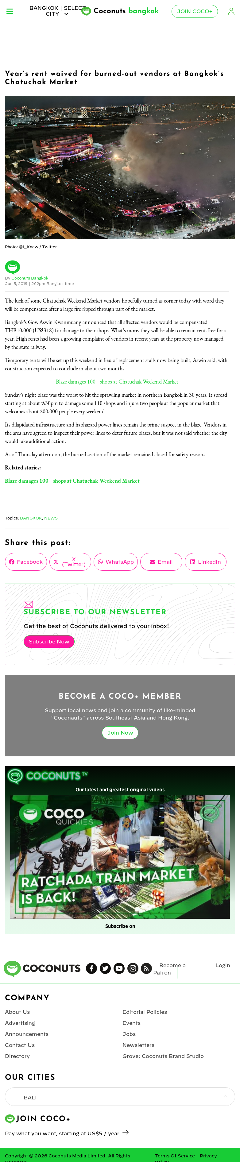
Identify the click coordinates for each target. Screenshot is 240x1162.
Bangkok (31, 518)
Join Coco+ (195, 11)
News (51, 518)
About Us (17, 1012)
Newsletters (138, 1045)
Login (231, 11)
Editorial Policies (144, 1012)
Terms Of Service (175, 1155)
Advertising (20, 1023)
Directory (17, 1056)
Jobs (129, 1034)
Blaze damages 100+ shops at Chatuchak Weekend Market (117, 381)
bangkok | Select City (57, 10)
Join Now (120, 732)
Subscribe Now (49, 641)
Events (131, 1023)
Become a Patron (169, 969)
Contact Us (20, 1045)
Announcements (26, 1034)
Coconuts (126, 11)
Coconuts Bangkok (29, 278)
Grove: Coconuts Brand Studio (163, 1056)
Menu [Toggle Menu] (9, 11)
